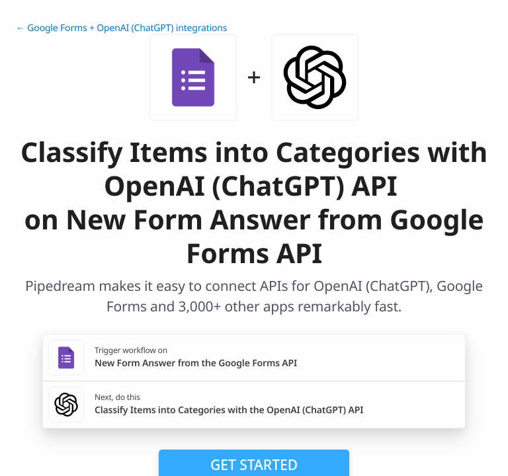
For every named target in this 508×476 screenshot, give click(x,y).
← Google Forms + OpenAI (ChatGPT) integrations (121, 28)
